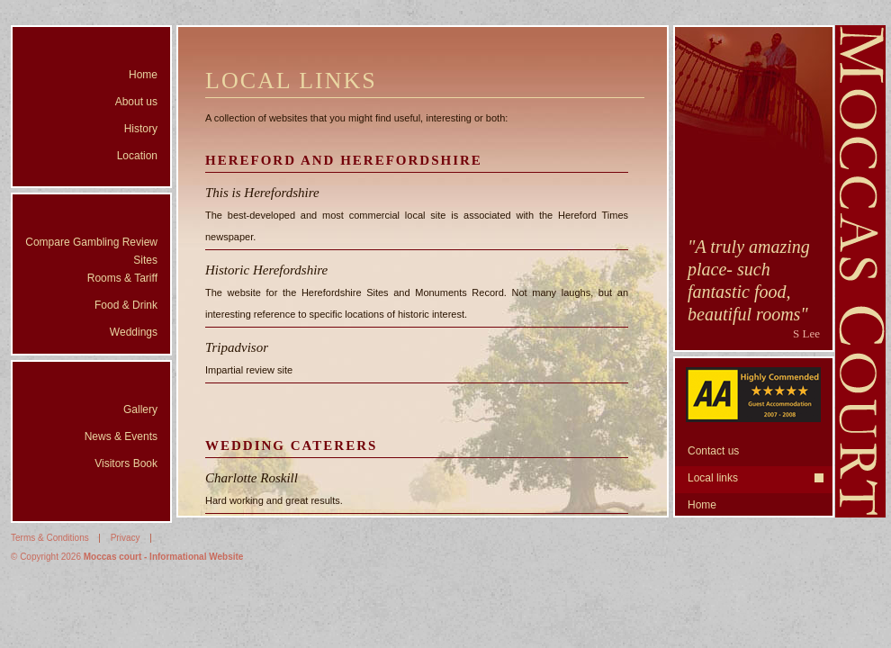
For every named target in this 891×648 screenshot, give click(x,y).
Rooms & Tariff (122, 278)
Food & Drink (126, 305)
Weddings (134, 332)
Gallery (140, 409)
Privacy (125, 538)
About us (136, 101)
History (141, 128)
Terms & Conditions (50, 538)
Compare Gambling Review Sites (91, 251)
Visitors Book (126, 463)
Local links (713, 478)
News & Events (121, 436)
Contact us (713, 451)
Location (137, 155)
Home (143, 74)
